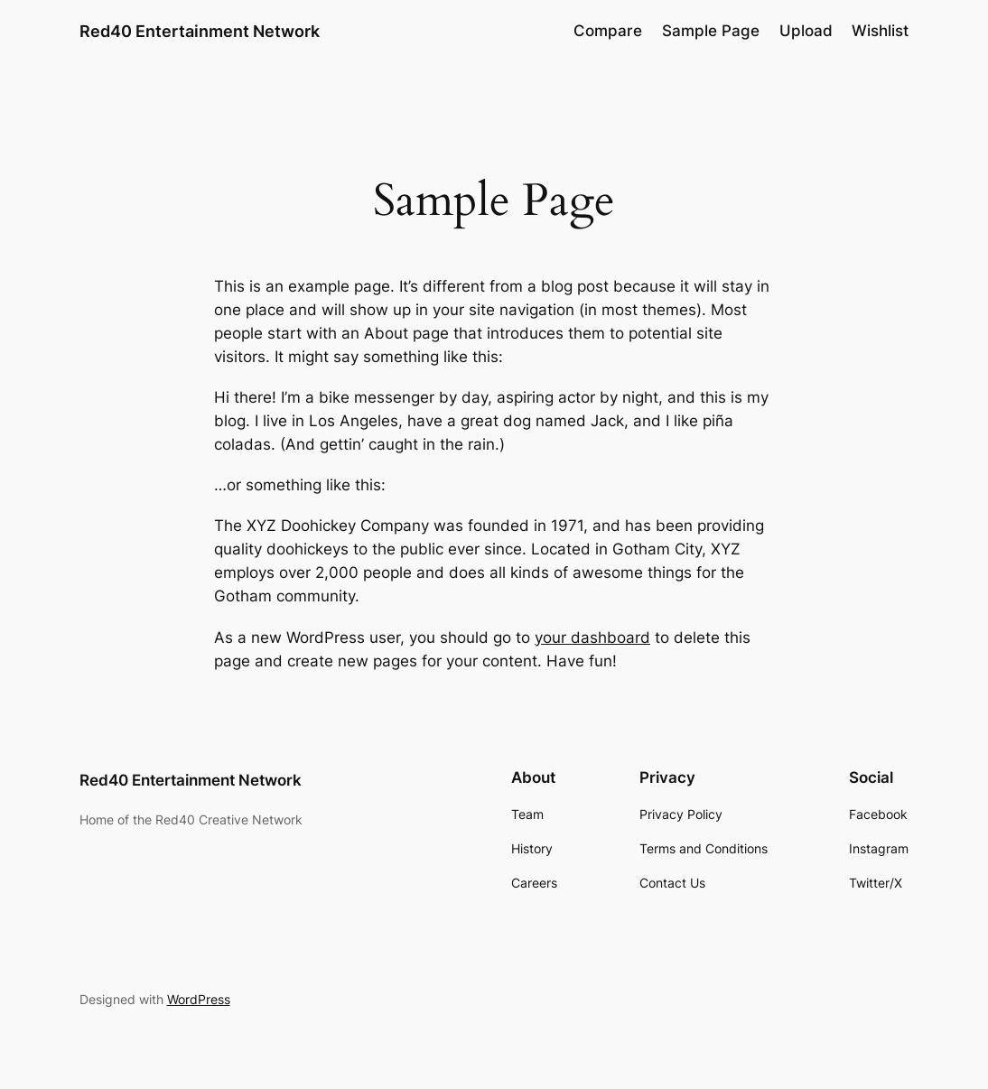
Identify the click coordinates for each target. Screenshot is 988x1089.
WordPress (198, 999)
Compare (607, 31)
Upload (806, 31)
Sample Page (711, 31)
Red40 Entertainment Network (199, 31)
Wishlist (880, 31)
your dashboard (592, 637)
